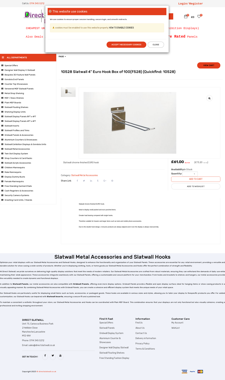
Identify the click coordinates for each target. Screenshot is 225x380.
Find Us (139, 322)
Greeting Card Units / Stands (16, 200)
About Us (140, 328)
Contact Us (141, 333)
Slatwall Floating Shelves (14, 107)
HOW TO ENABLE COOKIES (121, 27)
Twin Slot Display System (14, 153)
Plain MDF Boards (11, 102)
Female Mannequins (12, 181)
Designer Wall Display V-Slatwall (18, 70)
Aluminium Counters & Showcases (19, 140)
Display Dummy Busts (13, 177)
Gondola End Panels (12, 79)
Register (196, 3)
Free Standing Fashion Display (114, 358)
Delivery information (145, 338)
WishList (175, 328)
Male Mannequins (11, 172)
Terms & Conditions (145, 349)
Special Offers (9, 65)
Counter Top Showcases (14, 84)
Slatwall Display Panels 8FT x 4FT (18, 116)
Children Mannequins (13, 167)
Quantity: (176, 173)
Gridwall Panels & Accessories (17, 135)
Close (156, 44)
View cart (208, 65)
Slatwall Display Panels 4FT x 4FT (18, 121)
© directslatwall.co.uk (46, 371)
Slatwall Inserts (10, 126)
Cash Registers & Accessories (17, 191)
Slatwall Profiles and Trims (15, 130)
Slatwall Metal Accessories (15, 149)
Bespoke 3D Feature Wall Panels (18, 75)
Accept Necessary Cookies (126, 44)
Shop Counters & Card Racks (16, 158)
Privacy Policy (142, 343)
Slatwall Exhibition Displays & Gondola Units (23, 144)
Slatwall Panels (21, 284)
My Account (177, 322)
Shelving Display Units (13, 112)
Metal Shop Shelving (12, 93)
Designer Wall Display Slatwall (114, 347)
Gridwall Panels (81, 284)
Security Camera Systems (15, 195)
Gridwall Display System (111, 333)
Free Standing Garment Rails (16, 186)
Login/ (183, 3)
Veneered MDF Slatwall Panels (17, 89)
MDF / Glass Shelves (12, 98)
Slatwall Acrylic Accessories (16, 163)
